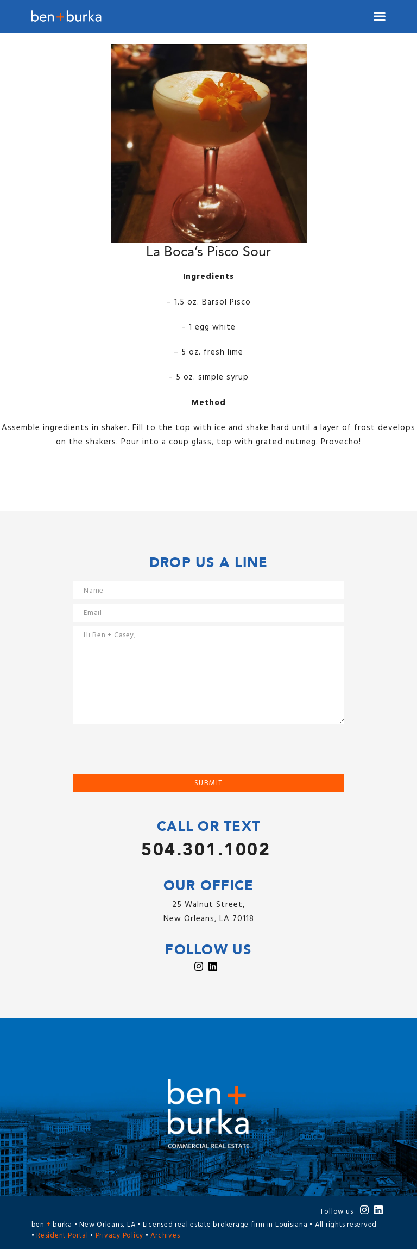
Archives (165, 1235)
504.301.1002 (205, 850)
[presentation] (155, 752)
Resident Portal (62, 1235)
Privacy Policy (120, 1235)
